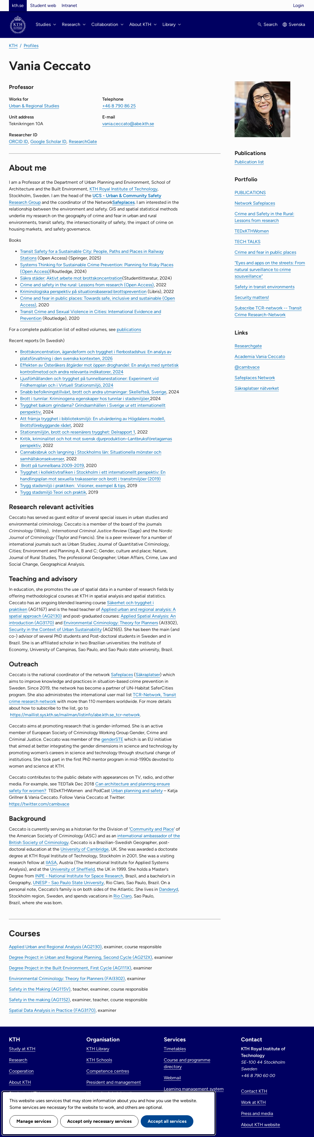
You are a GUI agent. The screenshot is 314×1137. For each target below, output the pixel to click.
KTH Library (97, 1048)
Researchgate (248, 346)
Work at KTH (253, 1102)
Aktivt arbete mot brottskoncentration (84, 278)
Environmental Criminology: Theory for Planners (111, 622)
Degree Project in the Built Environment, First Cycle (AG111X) (70, 968)
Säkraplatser (148, 674)
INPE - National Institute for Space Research (79, 876)
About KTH (20, 1082)
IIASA (51, 862)
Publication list (249, 161)
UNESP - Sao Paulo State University (68, 882)
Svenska (297, 24)
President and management (113, 1082)
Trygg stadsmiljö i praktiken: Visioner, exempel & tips (72, 485)
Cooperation (21, 1071)
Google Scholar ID (48, 141)
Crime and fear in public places (265, 252)
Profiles (31, 45)
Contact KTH (254, 1091)
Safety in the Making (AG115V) (39, 989)
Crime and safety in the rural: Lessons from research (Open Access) (87, 284)
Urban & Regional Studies (34, 105)
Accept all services (167, 1121)
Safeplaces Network (255, 377)
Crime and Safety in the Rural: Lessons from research (264, 217)
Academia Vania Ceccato (260, 356)
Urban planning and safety (137, 790)
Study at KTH (22, 1048)
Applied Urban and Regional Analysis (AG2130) (55, 946)
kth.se (18, 5)
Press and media (257, 1113)
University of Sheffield (72, 869)
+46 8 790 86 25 (119, 105)
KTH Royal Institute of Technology (123, 189)
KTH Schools (99, 1060)
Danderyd (168, 889)
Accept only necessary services (99, 1121)
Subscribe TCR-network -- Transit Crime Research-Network (268, 311)
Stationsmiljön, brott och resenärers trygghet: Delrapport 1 (77, 432)
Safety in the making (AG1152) (39, 999)
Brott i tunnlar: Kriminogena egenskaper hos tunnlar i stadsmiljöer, (85, 398)
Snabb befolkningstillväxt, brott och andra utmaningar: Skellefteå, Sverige (93, 392)
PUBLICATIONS (250, 192)
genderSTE (112, 739)
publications (129, 329)
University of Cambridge (84, 849)
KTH (13, 45)
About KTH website (260, 1124)
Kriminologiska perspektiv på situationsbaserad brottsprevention (83, 291)
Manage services (33, 1121)
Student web (43, 5)
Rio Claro (122, 896)
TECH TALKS (248, 241)
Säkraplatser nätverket (257, 388)
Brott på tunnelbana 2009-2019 (52, 465)
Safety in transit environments (264, 286)
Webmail (172, 1077)
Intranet (69, 5)
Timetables (175, 1048)
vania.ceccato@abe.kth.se (128, 123)
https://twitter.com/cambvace (39, 804)
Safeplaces (123, 202)
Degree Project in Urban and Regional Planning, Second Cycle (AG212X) (80, 957)
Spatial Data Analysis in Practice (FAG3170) (52, 1010)
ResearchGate (83, 141)
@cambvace (247, 367)
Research (18, 1060)
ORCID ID (18, 141)
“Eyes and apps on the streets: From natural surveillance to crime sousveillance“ (270, 269)
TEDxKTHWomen (252, 231)
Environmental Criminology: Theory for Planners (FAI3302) (67, 978)
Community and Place (152, 829)
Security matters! (252, 297)
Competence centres (107, 1071)
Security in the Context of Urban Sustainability (55, 629)
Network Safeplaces (255, 203)
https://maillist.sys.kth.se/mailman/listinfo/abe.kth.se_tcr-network (75, 714)
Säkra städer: (32, 278)
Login (298, 5)
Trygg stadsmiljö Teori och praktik (53, 492)
